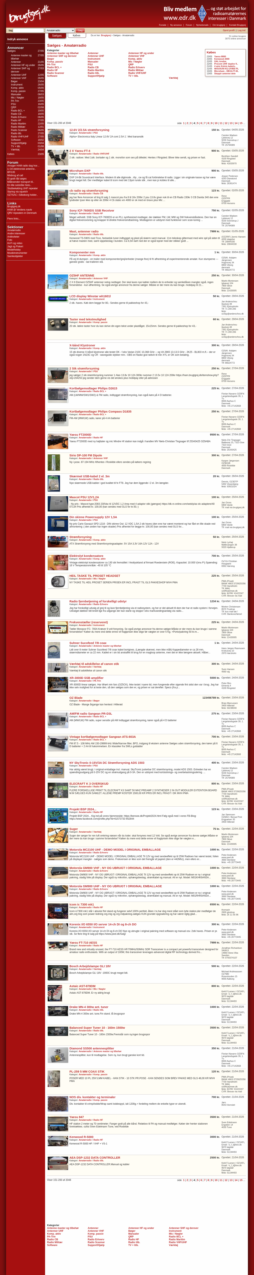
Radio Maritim (18, 123)
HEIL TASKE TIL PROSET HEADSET (94, 575)
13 (230, 123)
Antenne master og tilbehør (63, 53)
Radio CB (16, 113)
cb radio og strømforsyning (88, 190)
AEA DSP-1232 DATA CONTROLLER (94, 1157)
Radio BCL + (18, 110)
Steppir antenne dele (225, 73)
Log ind (241, 30)
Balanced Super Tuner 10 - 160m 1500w (97, 1027)
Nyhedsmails (202, 25)
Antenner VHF (18, 78)
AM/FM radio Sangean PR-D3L (90, 713)
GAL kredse (220, 61)
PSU (13, 104)
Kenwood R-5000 (81, 1137)
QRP (13, 107)
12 (226, 123)
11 (221, 123)
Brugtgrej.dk (14, 206)
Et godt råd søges (17, 178)
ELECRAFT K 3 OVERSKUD (88, 783)
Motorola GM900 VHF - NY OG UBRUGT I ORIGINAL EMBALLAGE (115, 868)
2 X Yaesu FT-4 (79, 150)
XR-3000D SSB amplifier (86, 678)
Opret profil (229, 30)
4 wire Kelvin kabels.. (225, 66)
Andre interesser (16, 233)
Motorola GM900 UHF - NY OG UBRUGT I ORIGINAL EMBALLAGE (115, 886)
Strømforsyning (80, 537)
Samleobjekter (15, 256)
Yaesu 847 (76, 1117)
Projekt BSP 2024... (82, 809)
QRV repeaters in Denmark (22, 213)
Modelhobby (14, 249)
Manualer (16, 94)
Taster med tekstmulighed (87, 319)
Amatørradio (14, 230)
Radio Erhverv (18, 117)
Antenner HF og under (23, 65)
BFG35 (11, 172)
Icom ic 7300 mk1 (81, 904)
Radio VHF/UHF (20, 136)
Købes (10, 154)
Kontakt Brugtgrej (237, 25)
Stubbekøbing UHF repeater (22, 188)
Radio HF (16, 120)
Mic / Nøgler (17, 97)
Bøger (14, 81)
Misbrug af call (15, 175)
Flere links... (14, 218)
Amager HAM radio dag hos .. (23, 165)
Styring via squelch (17, 191)
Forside (162, 25)
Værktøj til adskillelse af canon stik (94, 664)
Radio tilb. (16, 133)
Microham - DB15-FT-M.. (226, 71)
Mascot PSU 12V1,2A (84, 497)
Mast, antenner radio (83, 231)
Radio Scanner (19, 130)
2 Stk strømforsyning (84, 368)
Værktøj (15, 149)
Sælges (11, 51)
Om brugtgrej (219, 25)
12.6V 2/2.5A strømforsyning (89, 130)
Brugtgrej (106, 35)
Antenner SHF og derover (62, 56)
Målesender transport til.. (20, 181)
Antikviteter (13, 236)
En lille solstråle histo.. (19, 185)
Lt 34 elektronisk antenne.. (21, 168)
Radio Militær (18, 126)
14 (236, 123)
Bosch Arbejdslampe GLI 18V (90, 966)
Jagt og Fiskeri (15, 246)
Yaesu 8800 (220, 56)
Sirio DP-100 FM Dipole (85, 455)
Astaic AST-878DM (82, 986)
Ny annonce (176, 25)
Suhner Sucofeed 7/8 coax (87, 643)
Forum (189, 25)
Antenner (16, 62)
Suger (73, 829)
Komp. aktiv (17, 87)
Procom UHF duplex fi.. (226, 64)
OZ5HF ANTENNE (81, 275)
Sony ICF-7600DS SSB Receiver (91, 210)
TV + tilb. (16, 146)
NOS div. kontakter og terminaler (92, 1097)
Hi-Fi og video (14, 243)
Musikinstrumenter (17, 253)
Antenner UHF (19, 74)
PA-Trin (15, 100)
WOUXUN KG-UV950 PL (226, 68)
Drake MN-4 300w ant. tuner (88, 1007)
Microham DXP (79, 170)
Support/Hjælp (19, 143)
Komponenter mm (82, 252)
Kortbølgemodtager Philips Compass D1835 (100, 411)
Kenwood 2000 (221, 59)
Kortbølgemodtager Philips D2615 (93, 388)
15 (241, 123)
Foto (9, 240)
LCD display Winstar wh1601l (90, 296)
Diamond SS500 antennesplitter (91, 1048)
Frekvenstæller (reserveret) (88, 622)
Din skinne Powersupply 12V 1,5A (93, 517)
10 (215, 123)
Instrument (17, 84)
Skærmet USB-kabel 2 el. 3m (89, 476)
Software (16, 139)
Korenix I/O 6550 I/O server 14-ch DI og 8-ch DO (102, 924)
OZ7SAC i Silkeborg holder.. (22, 194)
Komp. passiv (18, 91)
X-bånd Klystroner (82, 345)
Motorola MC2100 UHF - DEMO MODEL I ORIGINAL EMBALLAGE (115, 849)
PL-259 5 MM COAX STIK (87, 1071)
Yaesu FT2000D (80, 434)
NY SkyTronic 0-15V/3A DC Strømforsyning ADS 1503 (106, 762)
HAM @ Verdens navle (19, 209)
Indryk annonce (17, 39)
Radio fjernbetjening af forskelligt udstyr (98, 601)
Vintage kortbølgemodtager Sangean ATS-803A (102, 736)
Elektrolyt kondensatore (86, 556)
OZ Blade (75, 697)
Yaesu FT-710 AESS (83, 942)
